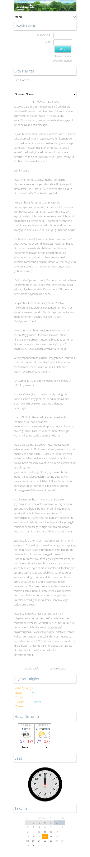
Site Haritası (22, 80)
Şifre (48, 41)
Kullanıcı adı (43, 35)
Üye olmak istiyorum (62, 60)
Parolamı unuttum (63, 56)
